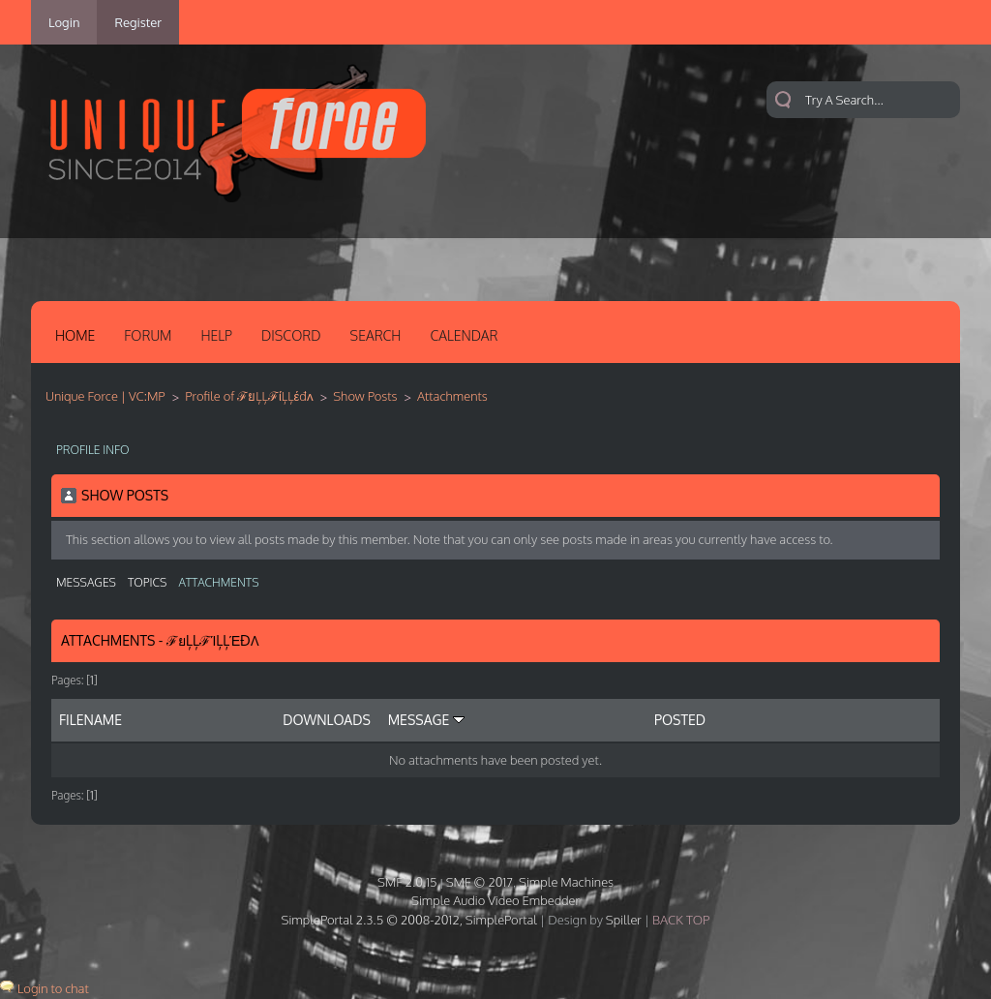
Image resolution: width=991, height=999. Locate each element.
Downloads (327, 719)
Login (63, 22)
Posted (680, 719)
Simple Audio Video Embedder (495, 900)
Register (138, 22)
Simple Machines (566, 882)
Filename (90, 719)
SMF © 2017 (479, 882)
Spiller (624, 919)
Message (426, 719)
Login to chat (53, 988)
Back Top (680, 919)
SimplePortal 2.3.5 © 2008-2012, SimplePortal (409, 919)
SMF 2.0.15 (407, 882)
